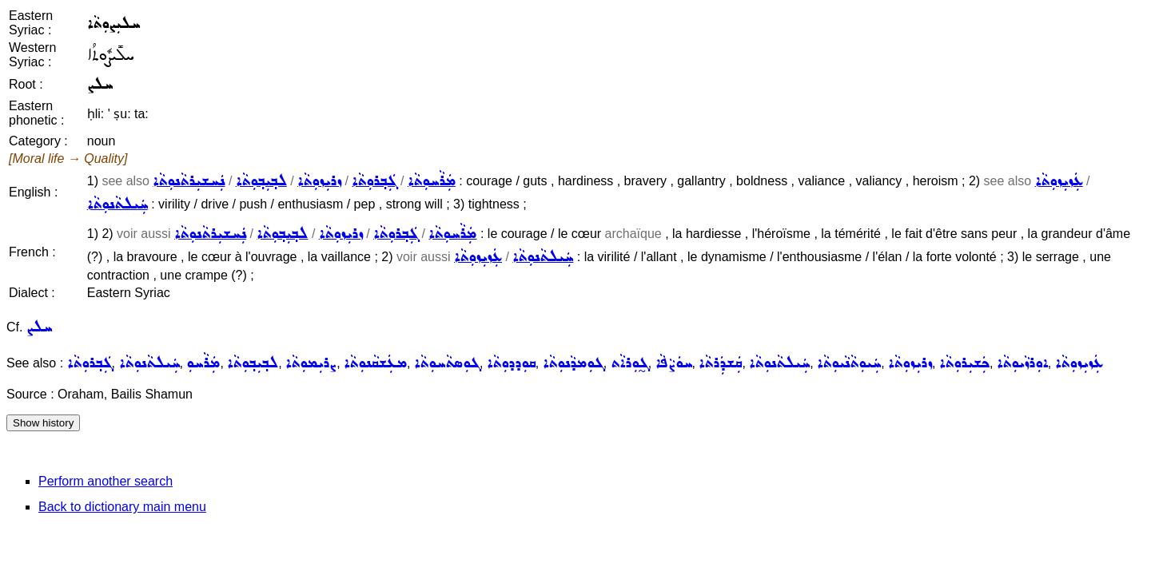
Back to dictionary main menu (122, 507)
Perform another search (105, 481)
